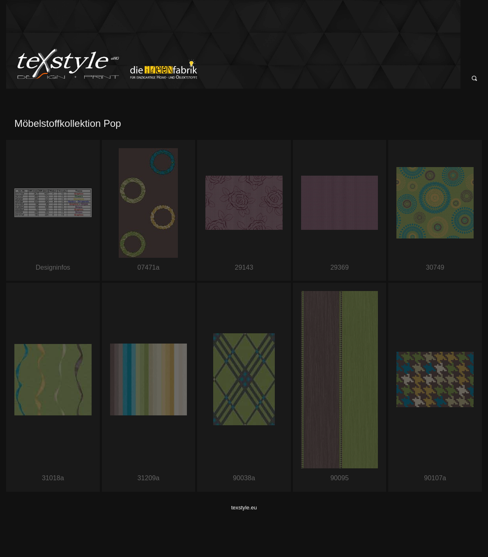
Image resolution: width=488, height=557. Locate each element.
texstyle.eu (244, 507)
